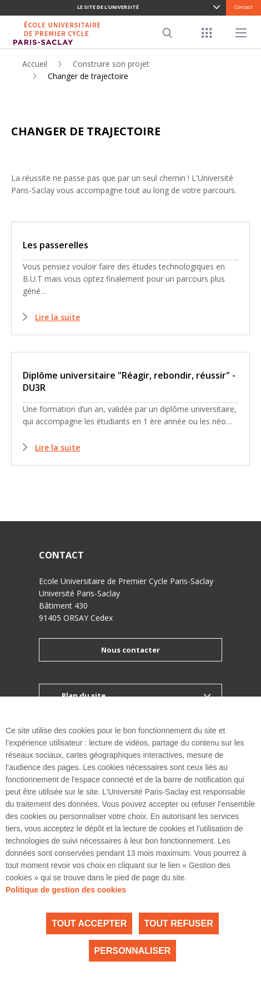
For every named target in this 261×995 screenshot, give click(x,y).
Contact (243, 7)
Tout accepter (89, 923)
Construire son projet (111, 63)
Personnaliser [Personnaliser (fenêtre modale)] (132, 950)
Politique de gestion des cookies (66, 889)
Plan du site (84, 695)
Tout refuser (178, 923)
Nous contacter (130, 650)
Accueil (34, 63)
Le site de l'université (108, 7)
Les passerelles (55, 245)
